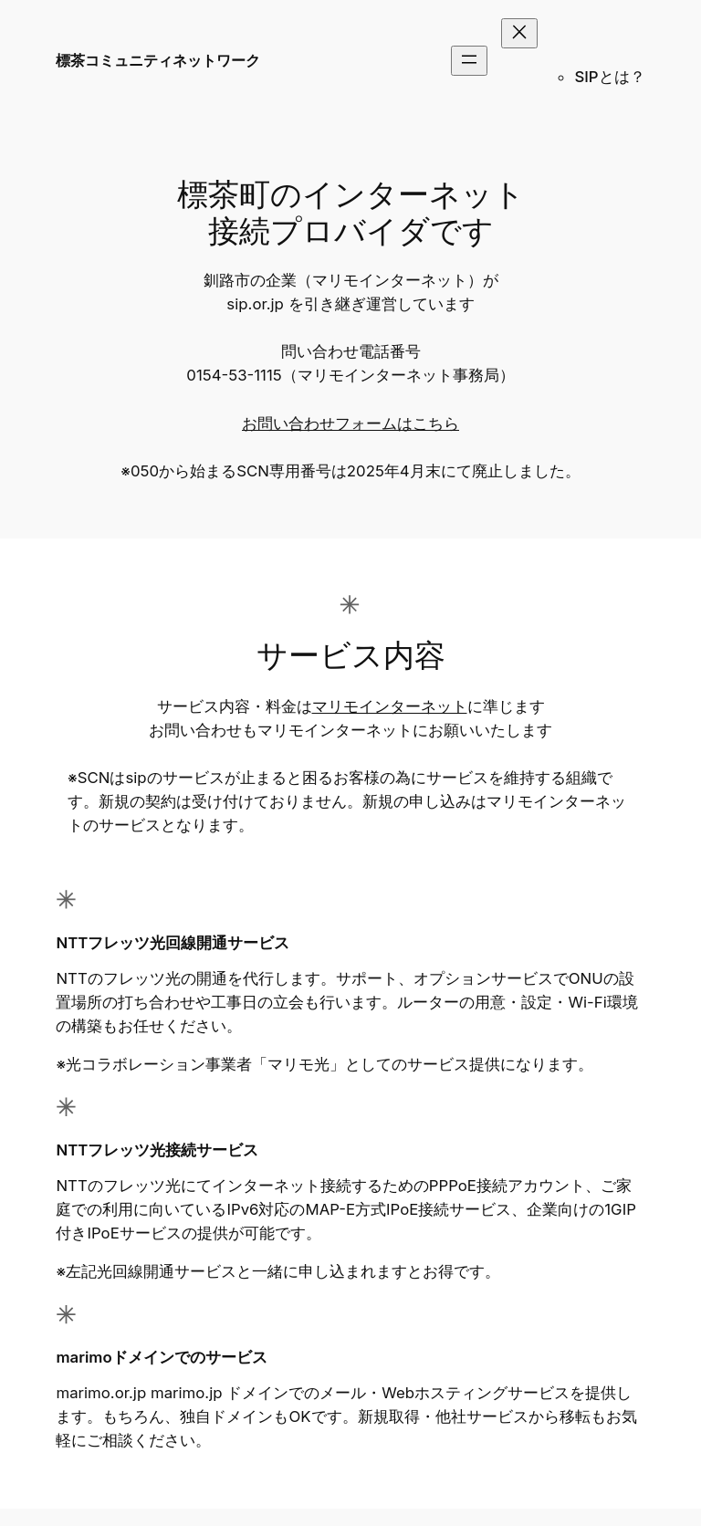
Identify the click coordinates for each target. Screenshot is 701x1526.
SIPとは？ (609, 77)
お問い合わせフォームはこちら (350, 423)
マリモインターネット (389, 706)
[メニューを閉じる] (519, 33)
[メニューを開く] (469, 61)
